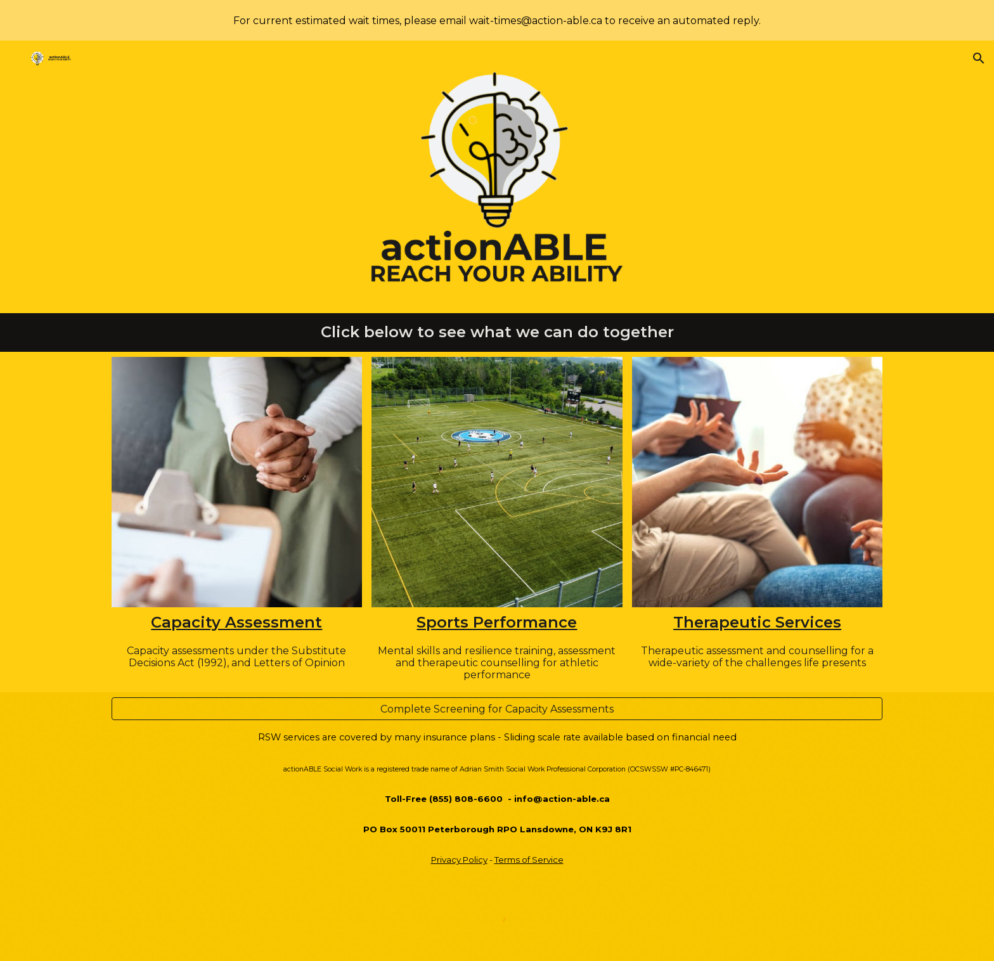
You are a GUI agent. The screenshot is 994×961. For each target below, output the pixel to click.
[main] (497, 332)
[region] (497, 20)
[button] (979, 58)
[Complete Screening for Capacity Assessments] (497, 709)
